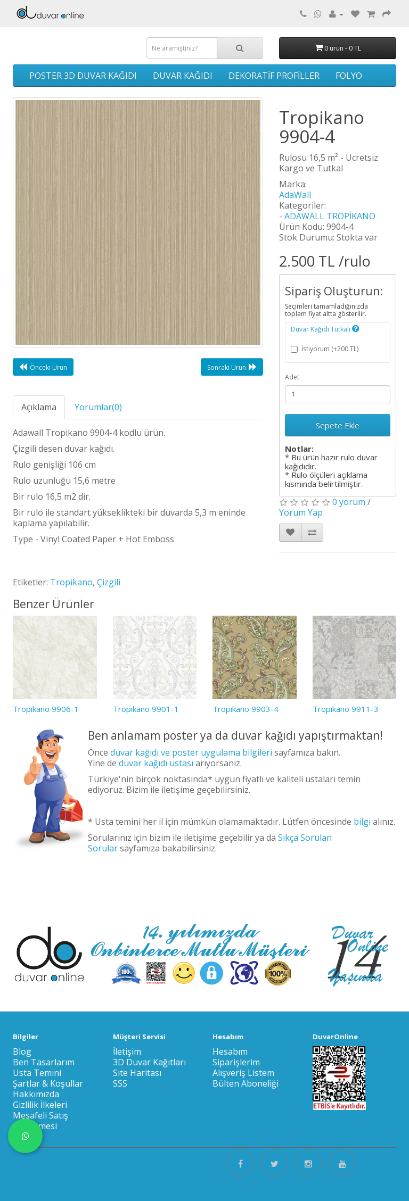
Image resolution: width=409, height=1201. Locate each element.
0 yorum (348, 502)
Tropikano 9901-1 (146, 708)
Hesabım (230, 1051)
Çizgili (108, 582)
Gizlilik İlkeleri (40, 1105)
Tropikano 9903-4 (245, 708)
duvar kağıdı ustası (156, 763)
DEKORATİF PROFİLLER (274, 75)
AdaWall (295, 195)
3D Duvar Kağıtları (149, 1062)
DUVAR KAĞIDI (182, 75)
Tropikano (71, 582)
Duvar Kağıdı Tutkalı (325, 329)
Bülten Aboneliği (245, 1083)
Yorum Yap (301, 512)
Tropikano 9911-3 (346, 708)
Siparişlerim (236, 1062)
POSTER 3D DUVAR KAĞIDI (83, 75)
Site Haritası (137, 1073)
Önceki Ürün (43, 367)
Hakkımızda (36, 1094)
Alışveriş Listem (243, 1073)
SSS (120, 1083)
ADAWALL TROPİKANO (329, 216)
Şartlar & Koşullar (48, 1083)
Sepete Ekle (337, 425)
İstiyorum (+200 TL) (324, 348)
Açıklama (38, 407)
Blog (22, 1051)
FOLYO (349, 75)
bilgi (362, 821)
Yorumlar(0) (98, 407)
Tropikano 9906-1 (46, 708)
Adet (292, 377)
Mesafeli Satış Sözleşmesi (40, 1120)
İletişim (127, 1051)
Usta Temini (37, 1073)
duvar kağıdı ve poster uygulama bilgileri (191, 752)
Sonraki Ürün (232, 367)
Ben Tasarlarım (44, 1062)
